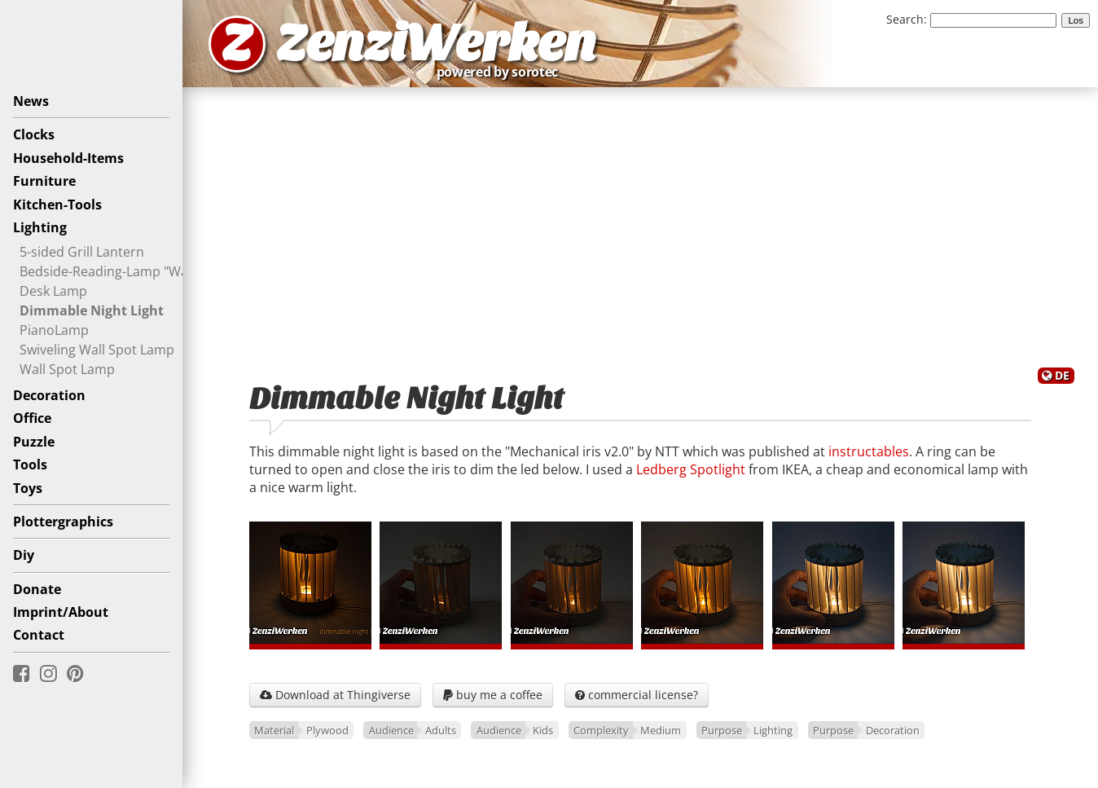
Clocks (34, 134)
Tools (30, 464)
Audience (391, 730)
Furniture (44, 181)
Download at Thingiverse (335, 694)
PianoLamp (54, 330)
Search (905, 19)
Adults (440, 730)
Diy (23, 555)
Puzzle (34, 442)
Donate (37, 589)
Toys (27, 488)
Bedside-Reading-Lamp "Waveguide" (130, 271)
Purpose (721, 730)
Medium (660, 730)
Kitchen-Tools (57, 205)
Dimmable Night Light (92, 310)
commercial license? (636, 694)
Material (274, 730)
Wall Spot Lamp (67, 369)
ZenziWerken (436, 43)
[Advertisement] (640, 227)
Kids (543, 730)
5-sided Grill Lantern (82, 252)
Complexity (601, 730)
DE (1062, 375)
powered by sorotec (502, 72)
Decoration (49, 395)
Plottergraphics (63, 521)
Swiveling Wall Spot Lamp (97, 350)
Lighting (40, 227)
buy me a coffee (492, 694)
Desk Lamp (53, 291)
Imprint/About (60, 612)
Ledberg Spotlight (690, 469)
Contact (38, 635)
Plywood (327, 730)
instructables (868, 451)
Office (32, 418)
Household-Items (68, 158)
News (31, 101)
